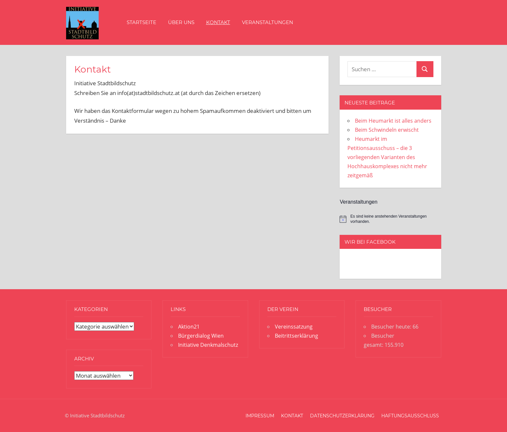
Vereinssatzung (294, 326)
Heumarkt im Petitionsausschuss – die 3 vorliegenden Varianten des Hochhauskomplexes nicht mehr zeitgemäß (387, 157)
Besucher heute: (392, 326)
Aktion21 (189, 326)
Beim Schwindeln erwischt (387, 129)
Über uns (181, 22)
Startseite (141, 22)
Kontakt (218, 22)
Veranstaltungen (267, 22)
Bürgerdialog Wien (201, 335)
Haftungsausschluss (410, 416)
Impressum (260, 416)
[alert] (390, 219)
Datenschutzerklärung (342, 416)
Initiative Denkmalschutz (208, 344)
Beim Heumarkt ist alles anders (393, 120)
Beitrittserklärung (296, 335)
